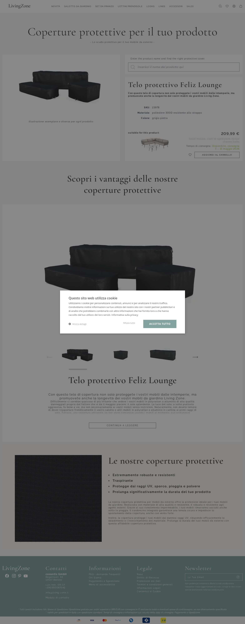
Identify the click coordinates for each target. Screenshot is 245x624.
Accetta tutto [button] (159, 324)
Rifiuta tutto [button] (129, 323)
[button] (78, 324)
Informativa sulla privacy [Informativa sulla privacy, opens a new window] (124, 314)
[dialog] (122, 312)
